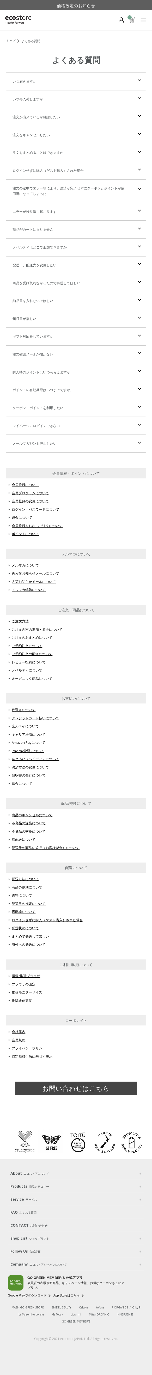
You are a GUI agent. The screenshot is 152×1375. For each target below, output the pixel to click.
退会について (22, 517)
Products (29, 1186)
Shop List (29, 1238)
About (29, 1173)
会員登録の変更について (30, 501)
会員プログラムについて (30, 493)
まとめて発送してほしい (30, 936)
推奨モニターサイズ (27, 992)
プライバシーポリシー (29, 1048)
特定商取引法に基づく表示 (32, 1056)
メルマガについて (25, 565)
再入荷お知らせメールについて (35, 573)
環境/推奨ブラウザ (26, 975)
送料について (22, 895)
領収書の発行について (29, 775)
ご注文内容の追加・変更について (37, 629)
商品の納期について (27, 887)
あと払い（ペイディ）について (35, 758)
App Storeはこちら (66, 1295)
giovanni (76, 1314)
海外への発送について (29, 944)
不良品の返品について (29, 823)
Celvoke (83, 1307)
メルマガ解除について (29, 589)
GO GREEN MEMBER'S (76, 1321)
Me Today (57, 1314)
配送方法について (25, 879)
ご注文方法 (20, 621)
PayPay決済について (28, 750)
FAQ (23, 1212)
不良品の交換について (29, 831)
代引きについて (23, 709)
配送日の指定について (29, 903)
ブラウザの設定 (23, 984)
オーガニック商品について (32, 678)
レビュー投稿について (29, 662)
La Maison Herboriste (31, 1314)
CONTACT (28, 1225)
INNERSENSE (125, 1314)
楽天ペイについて (25, 726)
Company (38, 1264)
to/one (100, 1307)
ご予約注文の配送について (32, 654)
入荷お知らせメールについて (34, 581)
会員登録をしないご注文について (37, 525)
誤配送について (23, 839)
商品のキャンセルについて (32, 815)
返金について (22, 783)
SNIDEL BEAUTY (61, 1307)
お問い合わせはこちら (76, 1088)
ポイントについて (25, 533)
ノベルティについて (27, 670)
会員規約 (18, 1040)
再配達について (23, 911)
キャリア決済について (29, 734)
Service (23, 1199)
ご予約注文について (27, 645)
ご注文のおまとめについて (32, 637)
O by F (136, 1307)
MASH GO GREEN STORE (28, 1307)
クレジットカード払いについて (35, 718)
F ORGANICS (120, 1307)
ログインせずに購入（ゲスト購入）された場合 (47, 920)
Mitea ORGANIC (99, 1314)
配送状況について (25, 928)
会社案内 (18, 1031)
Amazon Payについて (28, 742)
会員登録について (25, 484)
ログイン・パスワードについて (35, 509)
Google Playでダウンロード (27, 1295)
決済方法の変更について (30, 767)
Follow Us (25, 1251)
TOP (11, 41)
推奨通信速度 (22, 1000)
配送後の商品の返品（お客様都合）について (46, 847)
